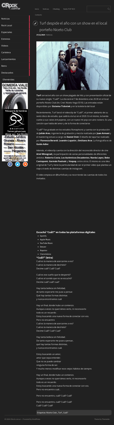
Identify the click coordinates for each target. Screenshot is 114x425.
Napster (43, 250)
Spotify (43, 235)
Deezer (43, 246)
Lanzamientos (15, 59)
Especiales (15, 32)
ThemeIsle (105, 419)
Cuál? (65, 412)
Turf (60, 412)
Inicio (37, 9)
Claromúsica (45, 254)
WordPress (36, 419)
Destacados (15, 72)
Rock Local (15, 25)
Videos (15, 45)
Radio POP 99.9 (69, 9)
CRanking (56, 9)
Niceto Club (51, 412)
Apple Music (45, 239)
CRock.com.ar (15, 419)
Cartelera (15, 52)
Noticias (15, 18)
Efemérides (8, 79)
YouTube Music (46, 243)
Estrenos (15, 39)
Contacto (38, 15)
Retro (15, 66)
